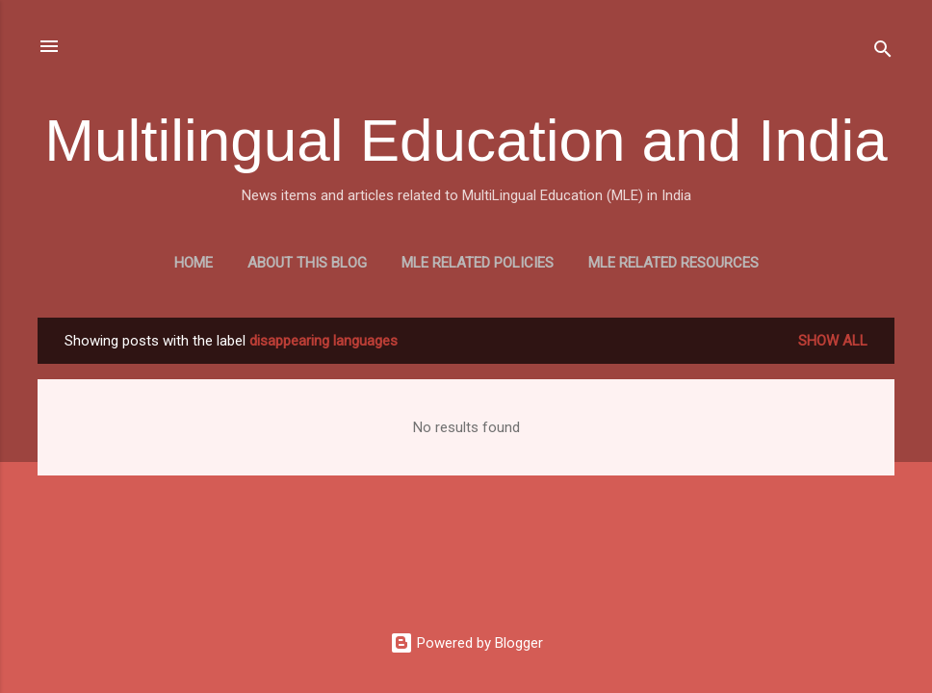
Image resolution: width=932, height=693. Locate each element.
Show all (832, 340)
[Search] (882, 52)
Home (193, 262)
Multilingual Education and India (465, 140)
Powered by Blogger (466, 643)
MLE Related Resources (673, 262)
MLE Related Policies (477, 262)
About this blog (307, 262)
